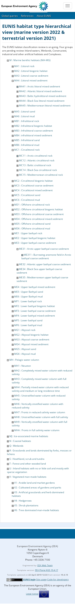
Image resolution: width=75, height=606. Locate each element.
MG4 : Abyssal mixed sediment (31, 344)
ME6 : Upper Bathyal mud (28, 296)
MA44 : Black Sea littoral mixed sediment (41, 100)
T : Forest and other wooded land (27, 463)
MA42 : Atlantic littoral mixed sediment (40, 91)
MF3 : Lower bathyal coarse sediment (35, 311)
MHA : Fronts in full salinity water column (36, 430)
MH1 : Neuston (22, 365)
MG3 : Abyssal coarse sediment (31, 339)
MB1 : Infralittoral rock (26, 121)
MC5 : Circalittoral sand (27, 195)
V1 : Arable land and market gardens (34, 482)
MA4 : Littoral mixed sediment (30, 80)
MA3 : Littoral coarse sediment (31, 75)
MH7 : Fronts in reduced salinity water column (39, 412)
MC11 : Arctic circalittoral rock (35, 155)
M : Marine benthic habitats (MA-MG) (30, 60)
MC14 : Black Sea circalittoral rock (38, 170)
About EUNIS (44, 16)
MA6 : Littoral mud (24, 116)
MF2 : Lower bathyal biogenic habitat (34, 306)
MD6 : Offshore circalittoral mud (32, 228)
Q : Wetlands (16, 445)
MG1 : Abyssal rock (24, 330)
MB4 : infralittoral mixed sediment (33, 135)
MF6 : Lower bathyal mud (28, 325)
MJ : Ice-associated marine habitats (28, 436)
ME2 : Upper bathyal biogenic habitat (34, 238)
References (27, 16)
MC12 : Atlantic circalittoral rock (36, 160)
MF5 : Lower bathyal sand (28, 320)
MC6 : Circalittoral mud (27, 200)
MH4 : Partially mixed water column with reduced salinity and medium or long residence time (40, 389)
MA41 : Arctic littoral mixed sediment (39, 86)
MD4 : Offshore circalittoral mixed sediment (38, 219)
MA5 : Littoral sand (24, 111)
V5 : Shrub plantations (26, 505)
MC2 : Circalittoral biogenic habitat (33, 180)
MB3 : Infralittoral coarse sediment (33, 130)
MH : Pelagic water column (24, 359)
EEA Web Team (45, 565)
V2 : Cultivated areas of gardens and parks (37, 487)
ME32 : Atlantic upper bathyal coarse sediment (45, 264)
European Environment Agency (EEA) (37, 546)
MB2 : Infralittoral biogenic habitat (33, 126)
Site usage (41, 579)
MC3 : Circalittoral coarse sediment (33, 185)
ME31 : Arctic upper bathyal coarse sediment (44, 248)
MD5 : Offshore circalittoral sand (32, 223)
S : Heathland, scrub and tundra (26, 459)
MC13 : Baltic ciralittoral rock (35, 165)
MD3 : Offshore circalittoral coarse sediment (39, 214)
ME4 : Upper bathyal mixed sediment (34, 287)
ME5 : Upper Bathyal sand (28, 291)
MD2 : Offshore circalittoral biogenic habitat (38, 209)
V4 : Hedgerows (23, 500)
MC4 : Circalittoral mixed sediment (33, 190)
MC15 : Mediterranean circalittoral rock (41, 174)
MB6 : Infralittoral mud (26, 145)
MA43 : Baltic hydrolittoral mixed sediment (42, 96)
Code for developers (58, 579)
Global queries (10, 16)
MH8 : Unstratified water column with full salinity (41, 417)
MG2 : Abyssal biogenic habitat (31, 334)
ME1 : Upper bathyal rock (28, 233)
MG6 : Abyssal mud (25, 354)
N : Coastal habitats (20, 441)
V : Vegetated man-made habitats (27, 476)
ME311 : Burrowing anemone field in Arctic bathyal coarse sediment (46, 256)
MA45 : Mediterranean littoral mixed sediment (44, 105)
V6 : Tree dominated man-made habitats (36, 510)
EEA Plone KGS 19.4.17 (46, 570)
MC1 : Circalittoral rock (27, 149)
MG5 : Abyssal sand (25, 349)
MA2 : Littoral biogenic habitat (30, 71)
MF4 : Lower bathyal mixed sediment (34, 315)
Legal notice (32, 593)
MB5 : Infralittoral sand (27, 140)
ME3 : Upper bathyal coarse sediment (35, 243)
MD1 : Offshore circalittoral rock (32, 204)
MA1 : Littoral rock (24, 66)
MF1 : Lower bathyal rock (28, 301)
